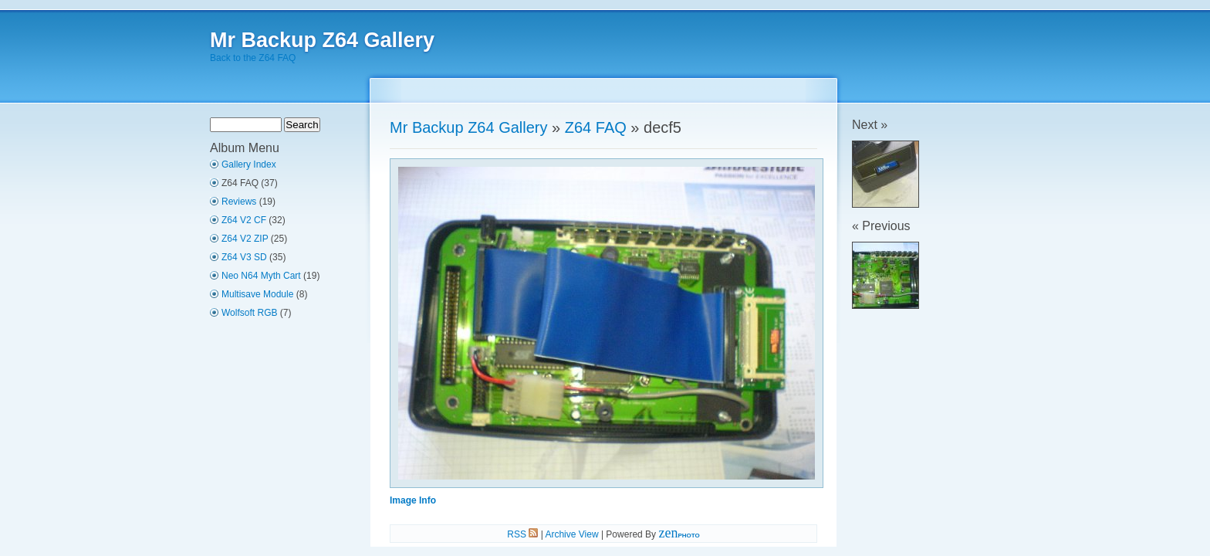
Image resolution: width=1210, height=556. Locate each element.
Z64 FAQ (596, 127)
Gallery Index (248, 164)
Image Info (413, 500)
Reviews (238, 201)
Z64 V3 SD (244, 257)
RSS (522, 534)
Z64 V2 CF (243, 220)
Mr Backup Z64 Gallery (322, 40)
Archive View (571, 534)
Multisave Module (257, 294)
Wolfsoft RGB (249, 312)
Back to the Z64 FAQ (253, 58)
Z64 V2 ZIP (244, 238)
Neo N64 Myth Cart (261, 275)
